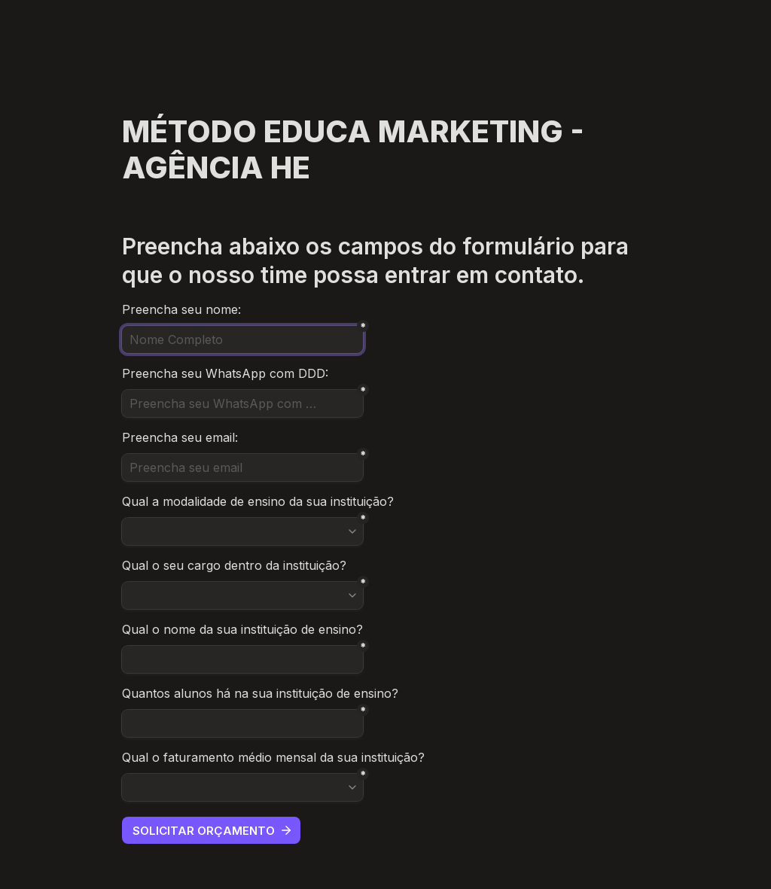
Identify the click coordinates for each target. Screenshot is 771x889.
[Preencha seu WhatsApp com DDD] (242, 403)
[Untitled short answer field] (242, 659)
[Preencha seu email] (242, 467)
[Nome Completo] (242, 339)
